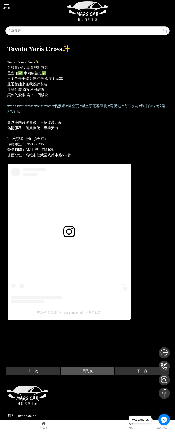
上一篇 (33, 371)
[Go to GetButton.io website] (164, 428)
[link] (11, 106)
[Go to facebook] (164, 419)
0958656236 (27, 415)
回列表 (87, 371)
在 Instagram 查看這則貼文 (31, 244)
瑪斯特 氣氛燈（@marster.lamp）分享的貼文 (69, 312)
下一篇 (142, 371)
